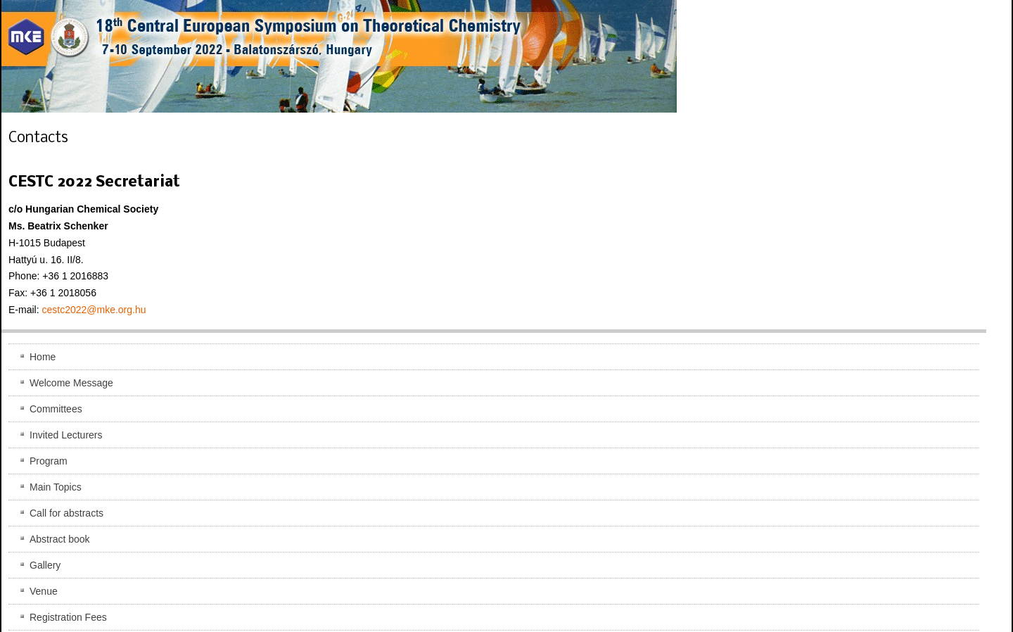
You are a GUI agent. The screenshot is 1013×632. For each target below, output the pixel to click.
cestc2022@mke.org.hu (94, 309)
